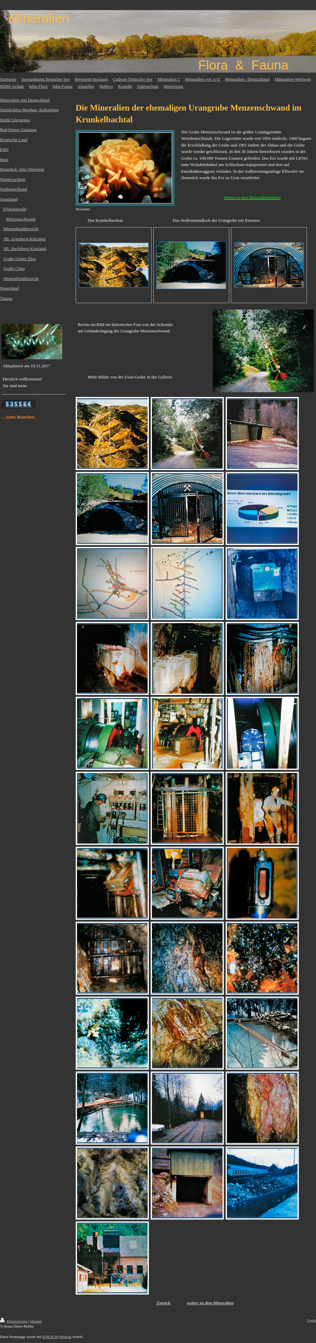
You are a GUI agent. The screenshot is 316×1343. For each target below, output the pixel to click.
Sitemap (36, 1321)
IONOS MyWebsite (57, 1337)
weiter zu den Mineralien (210, 1302)
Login (311, 1320)
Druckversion (14, 1321)
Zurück (163, 1302)
